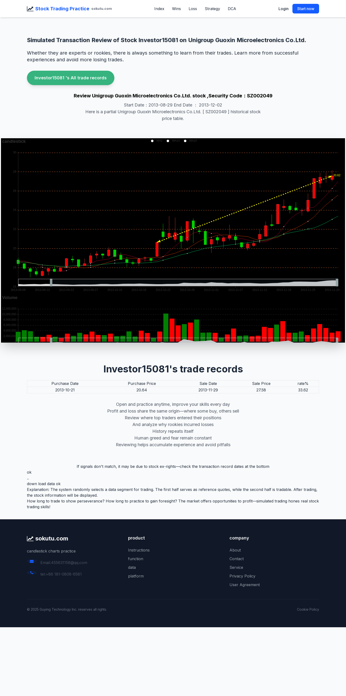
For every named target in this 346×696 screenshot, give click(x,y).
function (135, 558)
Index (159, 8)
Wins (176, 8)
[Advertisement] (144, 661)
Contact (236, 558)
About (235, 550)
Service (236, 567)
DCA (232, 8)
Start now (305, 8)
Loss (193, 8)
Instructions (139, 550)
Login (283, 8)
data (132, 567)
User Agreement (244, 584)
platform (136, 576)
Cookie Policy (308, 609)
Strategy (212, 8)
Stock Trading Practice (62, 9)
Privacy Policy (242, 576)
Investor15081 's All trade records (71, 77)
